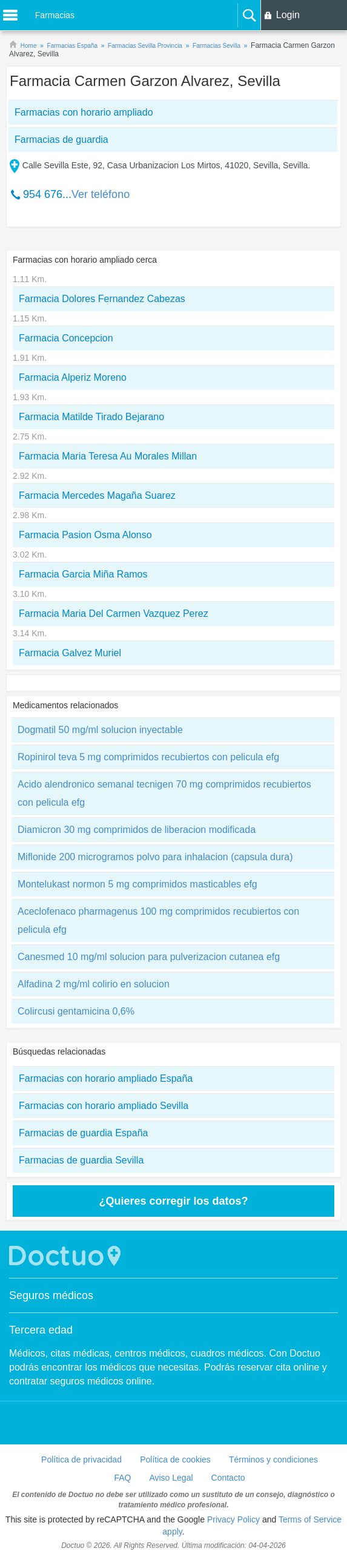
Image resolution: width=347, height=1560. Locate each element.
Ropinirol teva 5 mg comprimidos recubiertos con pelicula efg (148, 757)
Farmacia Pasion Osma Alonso (85, 535)
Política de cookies (175, 1459)
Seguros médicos (51, 1295)
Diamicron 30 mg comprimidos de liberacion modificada (137, 829)
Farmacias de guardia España (83, 1133)
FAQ (122, 1478)
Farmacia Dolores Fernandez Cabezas (102, 299)
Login (288, 15)
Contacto (228, 1478)
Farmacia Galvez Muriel (70, 653)
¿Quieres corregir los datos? (173, 1201)
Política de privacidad (81, 1459)
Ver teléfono (100, 194)
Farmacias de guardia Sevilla (81, 1160)
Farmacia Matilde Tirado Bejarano (91, 417)
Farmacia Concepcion (66, 338)
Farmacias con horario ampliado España (106, 1078)
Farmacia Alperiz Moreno (73, 377)
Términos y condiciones (273, 1459)
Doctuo (66, 1256)
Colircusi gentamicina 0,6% (76, 1011)
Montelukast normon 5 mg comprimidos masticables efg (137, 884)
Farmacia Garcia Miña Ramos (83, 574)
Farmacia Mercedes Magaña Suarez (97, 495)
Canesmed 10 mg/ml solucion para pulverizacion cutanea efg (149, 957)
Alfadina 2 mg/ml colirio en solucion (94, 984)
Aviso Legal (171, 1478)
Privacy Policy (233, 1519)
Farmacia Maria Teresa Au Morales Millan (108, 456)
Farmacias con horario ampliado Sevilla (103, 1106)
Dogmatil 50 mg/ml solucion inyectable (100, 730)
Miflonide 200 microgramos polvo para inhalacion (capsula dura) (155, 857)
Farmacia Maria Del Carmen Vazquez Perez (113, 613)
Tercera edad (41, 1330)
